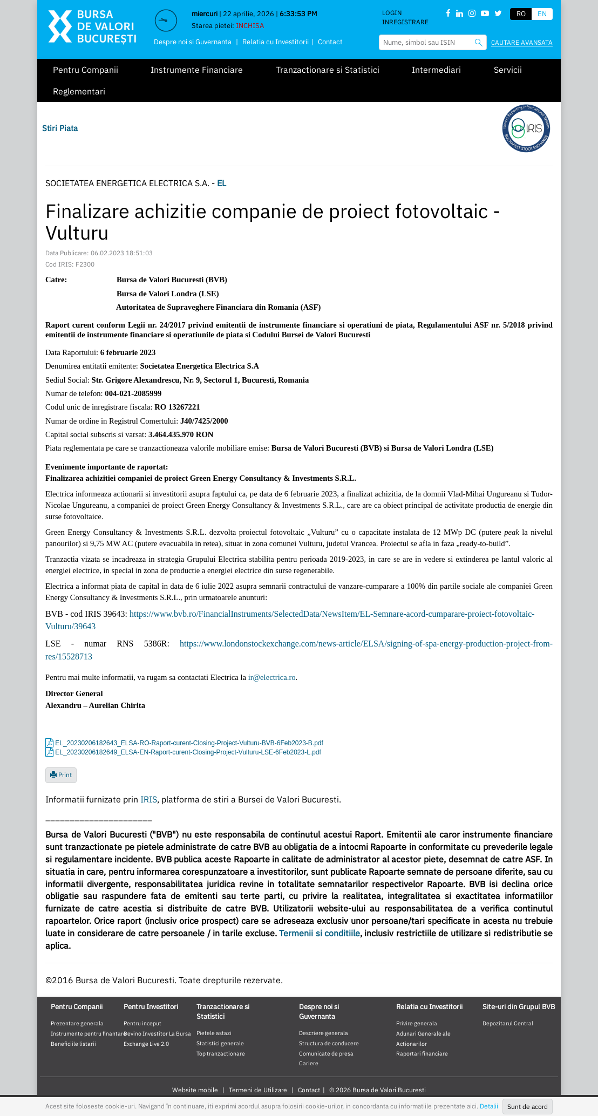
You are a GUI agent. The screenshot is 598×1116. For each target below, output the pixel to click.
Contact (330, 41)
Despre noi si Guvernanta (193, 41)
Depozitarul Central (508, 1023)
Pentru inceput (142, 1023)
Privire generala (416, 1023)
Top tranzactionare (220, 1053)
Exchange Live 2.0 (146, 1043)
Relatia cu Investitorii (275, 41)
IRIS (148, 799)
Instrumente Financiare (197, 69)
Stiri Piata (60, 128)
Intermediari (436, 69)
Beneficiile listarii (73, 1043)
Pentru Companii (85, 69)
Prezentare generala (77, 1023)
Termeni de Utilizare (258, 1090)
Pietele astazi (214, 1033)
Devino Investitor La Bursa (157, 1033)
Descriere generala (323, 1033)
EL (221, 183)
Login (392, 13)
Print (61, 775)
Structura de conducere (329, 1043)
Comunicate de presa (326, 1053)
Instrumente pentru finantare (88, 1033)
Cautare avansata (522, 42)
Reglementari (79, 91)
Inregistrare (405, 22)
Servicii (508, 69)
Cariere (308, 1063)
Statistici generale (220, 1043)
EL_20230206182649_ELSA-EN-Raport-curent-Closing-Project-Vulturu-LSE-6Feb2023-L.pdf (188, 752)
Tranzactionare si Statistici (327, 69)
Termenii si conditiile (319, 933)
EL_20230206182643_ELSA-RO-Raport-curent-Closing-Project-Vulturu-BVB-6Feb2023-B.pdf (189, 743)
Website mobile (195, 1090)
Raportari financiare (422, 1053)
